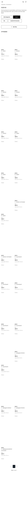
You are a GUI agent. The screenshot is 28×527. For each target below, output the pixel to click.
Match (16, 17)
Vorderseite (3, 4)
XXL (4, 20)
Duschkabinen (8, 4)
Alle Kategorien (7, 17)
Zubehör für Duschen (14, 20)
